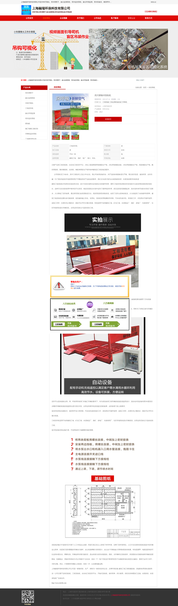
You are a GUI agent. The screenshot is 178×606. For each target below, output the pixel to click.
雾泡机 (27, 123)
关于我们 (80, 18)
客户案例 (114, 18)
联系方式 (148, 18)
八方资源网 (75, 598)
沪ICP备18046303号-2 (103, 595)
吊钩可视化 (29, 103)
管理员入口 (90, 598)
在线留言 (108, 119)
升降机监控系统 (30, 134)
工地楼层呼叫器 (30, 139)
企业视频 (63, 18)
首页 (144, 87)
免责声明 (83, 598)
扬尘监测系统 (30, 98)
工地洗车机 (29, 108)
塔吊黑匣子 (29, 93)
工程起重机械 (114, 102)
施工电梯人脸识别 (31, 129)
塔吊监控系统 (30, 118)
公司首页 (29, 18)
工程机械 (106, 102)
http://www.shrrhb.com (59, 583)
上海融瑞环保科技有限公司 (120, 595)
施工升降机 (123, 102)
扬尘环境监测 (30, 113)
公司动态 (97, 18)
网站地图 (98, 598)
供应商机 (46, 18)
